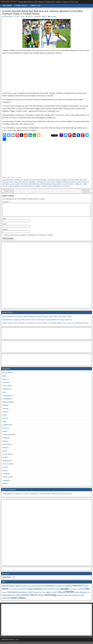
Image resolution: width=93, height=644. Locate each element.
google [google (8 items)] (64, 591)
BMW (4, 378)
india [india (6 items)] (86, 591)
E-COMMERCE (7, 401)
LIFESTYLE (6, 431)
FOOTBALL (32, 182)
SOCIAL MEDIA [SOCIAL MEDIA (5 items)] (29, 597)
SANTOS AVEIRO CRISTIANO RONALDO (21, 186)
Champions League (61, 180)
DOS (11, 182)
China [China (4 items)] (67, 588)
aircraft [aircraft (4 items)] (5, 588)
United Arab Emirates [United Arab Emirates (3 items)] (70, 598)
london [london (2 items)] (40, 594)
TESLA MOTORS (7, 466)
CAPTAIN (51, 180)
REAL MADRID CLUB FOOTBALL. (63, 184)
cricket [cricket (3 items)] (86, 588)
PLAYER (17, 184)
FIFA (20, 182)
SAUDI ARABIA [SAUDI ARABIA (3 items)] (15, 598)
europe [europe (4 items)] (30, 591)
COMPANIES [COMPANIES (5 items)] (76, 588)
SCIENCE (5, 450)
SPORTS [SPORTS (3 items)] (41, 598)
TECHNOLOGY (7, 463)
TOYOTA (5, 470)
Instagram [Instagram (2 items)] (4, 594)
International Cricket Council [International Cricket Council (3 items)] (28, 595)
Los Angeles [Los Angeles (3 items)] (46, 595)
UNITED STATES (7, 479)
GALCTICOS (51, 182)
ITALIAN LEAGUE (75, 182)
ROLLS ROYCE (7, 447)
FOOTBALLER (41, 182)
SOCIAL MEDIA (7, 457)
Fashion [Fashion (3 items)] (45, 591)
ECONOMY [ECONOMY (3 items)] (22, 591)
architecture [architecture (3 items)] (25, 588)
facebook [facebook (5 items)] (37, 591)
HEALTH (5, 421)
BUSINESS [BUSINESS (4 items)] (50, 588)
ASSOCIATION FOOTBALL (38, 180)
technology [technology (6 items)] (50, 597)
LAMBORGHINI (7, 427)
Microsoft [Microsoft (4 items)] (62, 595)
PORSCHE (5, 440)
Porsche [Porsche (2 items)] (88, 594)
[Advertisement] (46, 72)
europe (16, 182)
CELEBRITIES (7, 391)
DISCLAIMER (7, 6)
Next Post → (87, 191)
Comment (5, 202)
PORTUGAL (24, 184)
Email (4, 226)
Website (4, 232)
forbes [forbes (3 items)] (58, 591)
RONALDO (78, 184)
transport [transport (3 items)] (60, 598)
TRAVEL (5, 473)
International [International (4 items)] (13, 595)
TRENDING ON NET (8, 1)
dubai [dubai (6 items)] (5, 591)
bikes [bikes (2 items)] (30, 588)
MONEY (5, 434)
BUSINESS (6, 385)
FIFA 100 (25, 182)
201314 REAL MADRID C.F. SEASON (18, 180)
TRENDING (37, 16)
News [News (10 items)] (70, 594)
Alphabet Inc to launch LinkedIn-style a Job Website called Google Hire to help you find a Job (43, 496)
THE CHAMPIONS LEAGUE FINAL (59, 186)
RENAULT (5, 444)
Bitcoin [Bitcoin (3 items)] (34, 588)
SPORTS (30, 16)
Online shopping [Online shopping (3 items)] (80, 595)
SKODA (4, 453)
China (4, 395)
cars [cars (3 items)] (62, 588)
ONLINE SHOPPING (8, 437)
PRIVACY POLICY (21, 6)
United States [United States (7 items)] (18, 600)
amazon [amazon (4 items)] (11, 588)
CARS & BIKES (7, 388)
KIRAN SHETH (8, 16)
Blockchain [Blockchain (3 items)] (41, 588)
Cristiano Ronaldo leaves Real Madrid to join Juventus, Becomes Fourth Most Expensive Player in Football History (42, 12)
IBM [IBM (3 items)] (82, 591)
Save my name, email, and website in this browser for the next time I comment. (29, 237)
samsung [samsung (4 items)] (6, 598)
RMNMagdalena (7, 496)
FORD (4, 417)
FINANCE (5, 414)
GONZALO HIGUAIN (62, 182)
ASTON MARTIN (7, 375)
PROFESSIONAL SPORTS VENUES (40, 184)
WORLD (44, 16)
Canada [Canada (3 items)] (58, 588)
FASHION (5, 408)
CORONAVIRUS (7, 398)
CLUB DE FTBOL (73, 180)
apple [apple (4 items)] (18, 588)
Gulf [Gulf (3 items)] (79, 591)
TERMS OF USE (35, 6)
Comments (53, 16)
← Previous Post (7, 191)
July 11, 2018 (20, 16)
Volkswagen (6, 483)
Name (4, 221)
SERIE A (38, 186)
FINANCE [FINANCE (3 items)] (51, 591)
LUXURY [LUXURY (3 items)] (54, 595)
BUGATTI (5, 382)
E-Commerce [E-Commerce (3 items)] (13, 591)
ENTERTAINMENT (8, 404)
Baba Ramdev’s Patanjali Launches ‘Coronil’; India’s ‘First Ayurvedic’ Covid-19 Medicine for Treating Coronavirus (37, 322)
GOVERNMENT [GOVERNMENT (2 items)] (73, 591)
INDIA (4, 424)
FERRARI (5, 411)
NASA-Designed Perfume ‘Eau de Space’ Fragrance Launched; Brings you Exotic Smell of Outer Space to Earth (37, 319)
